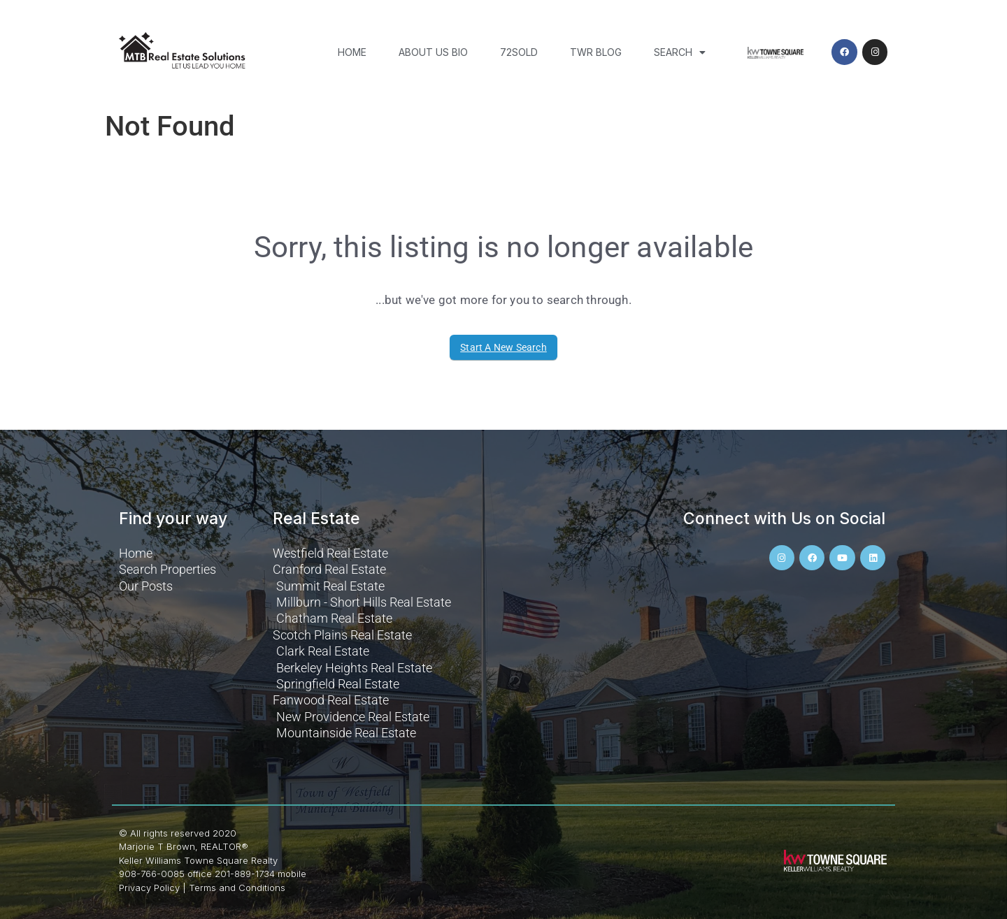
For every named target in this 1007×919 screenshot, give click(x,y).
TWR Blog (596, 52)
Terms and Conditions (237, 887)
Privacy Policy (149, 887)
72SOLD (519, 52)
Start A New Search (503, 347)
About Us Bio (433, 52)
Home (352, 52)
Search (680, 52)
